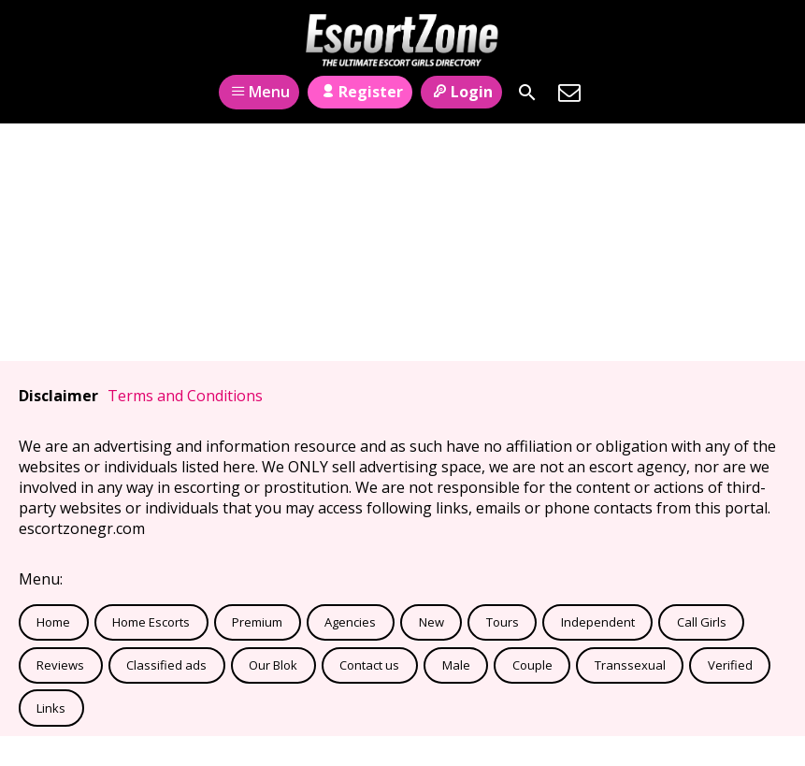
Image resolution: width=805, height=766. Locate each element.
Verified (730, 665)
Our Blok (273, 665)
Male (456, 665)
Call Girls (701, 622)
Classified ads (166, 665)
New (431, 622)
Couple (532, 665)
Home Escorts (151, 622)
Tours (502, 622)
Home (53, 622)
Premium (257, 622)
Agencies (350, 622)
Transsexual (630, 665)
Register (359, 91)
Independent (598, 622)
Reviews (60, 665)
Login (461, 91)
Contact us (369, 665)
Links (50, 708)
